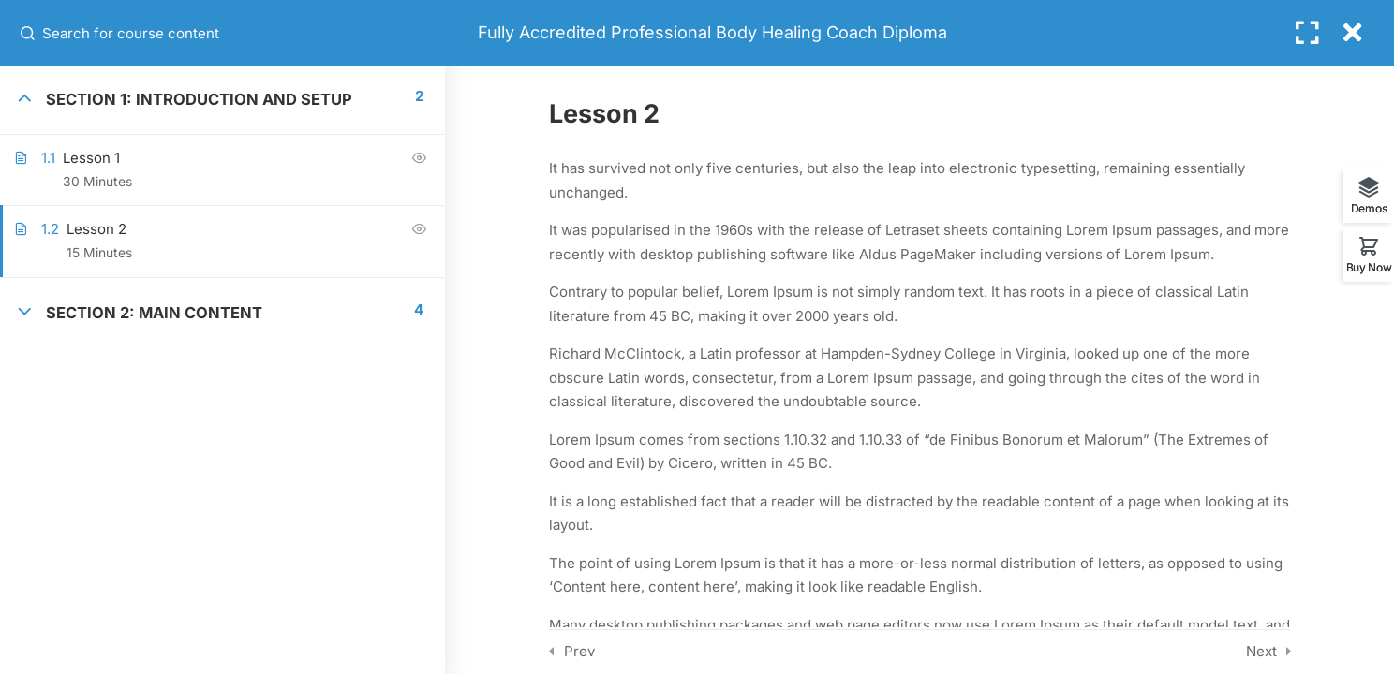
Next (1261, 651)
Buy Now (1369, 266)
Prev (579, 651)
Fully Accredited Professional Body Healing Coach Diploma (712, 32)
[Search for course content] (29, 33)
